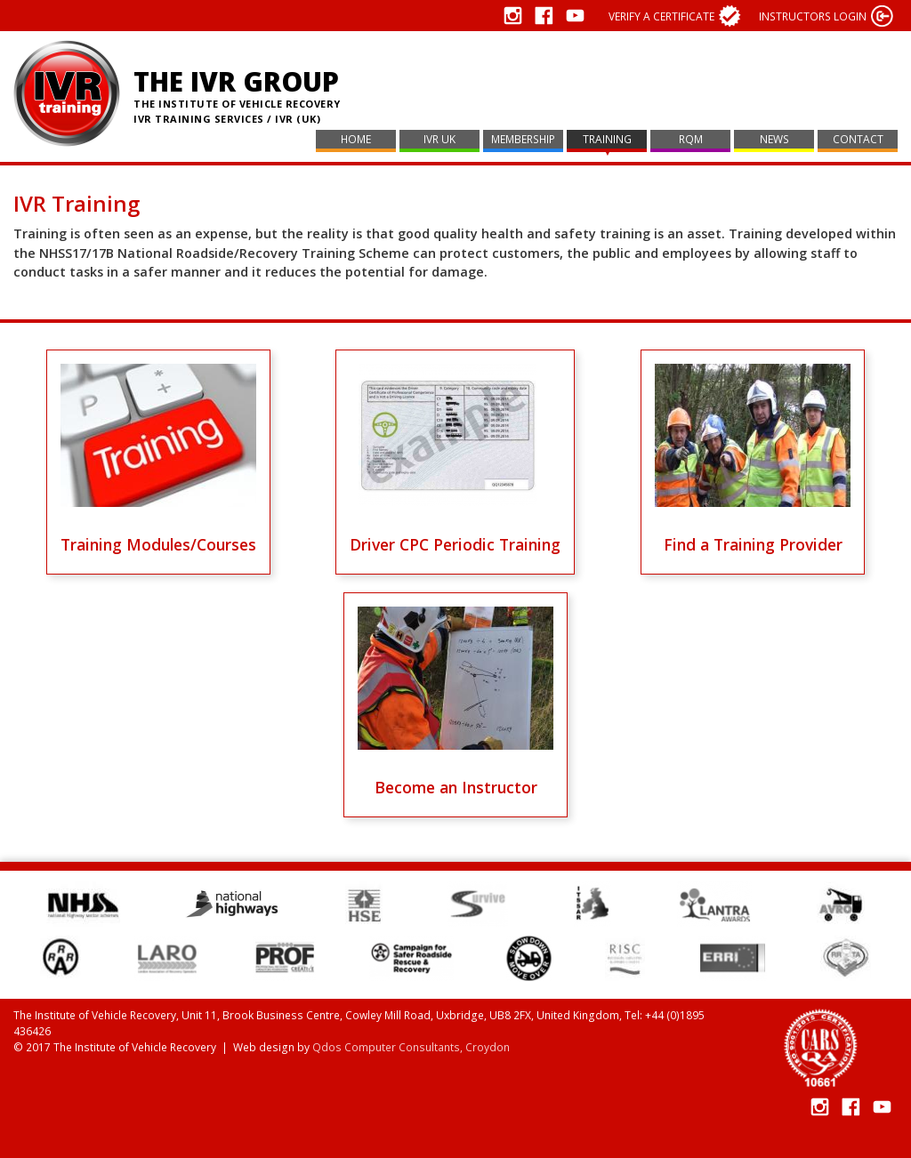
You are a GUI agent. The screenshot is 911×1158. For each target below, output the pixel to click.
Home (356, 139)
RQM (691, 139)
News (774, 139)
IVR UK (439, 139)
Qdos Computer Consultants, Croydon (411, 1047)
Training (607, 139)
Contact (858, 139)
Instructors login (813, 16)
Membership (523, 139)
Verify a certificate (661, 16)
